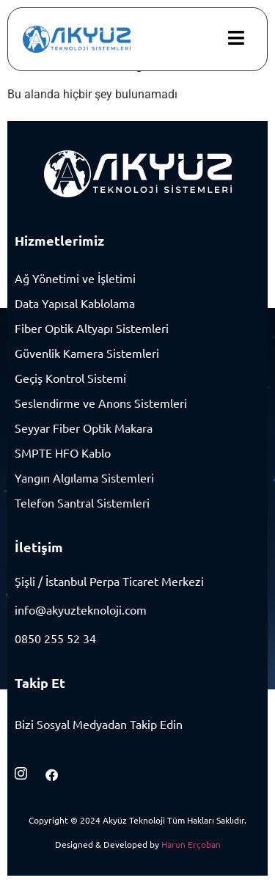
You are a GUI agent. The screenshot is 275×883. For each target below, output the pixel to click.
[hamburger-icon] (235, 39)
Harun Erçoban (191, 844)
